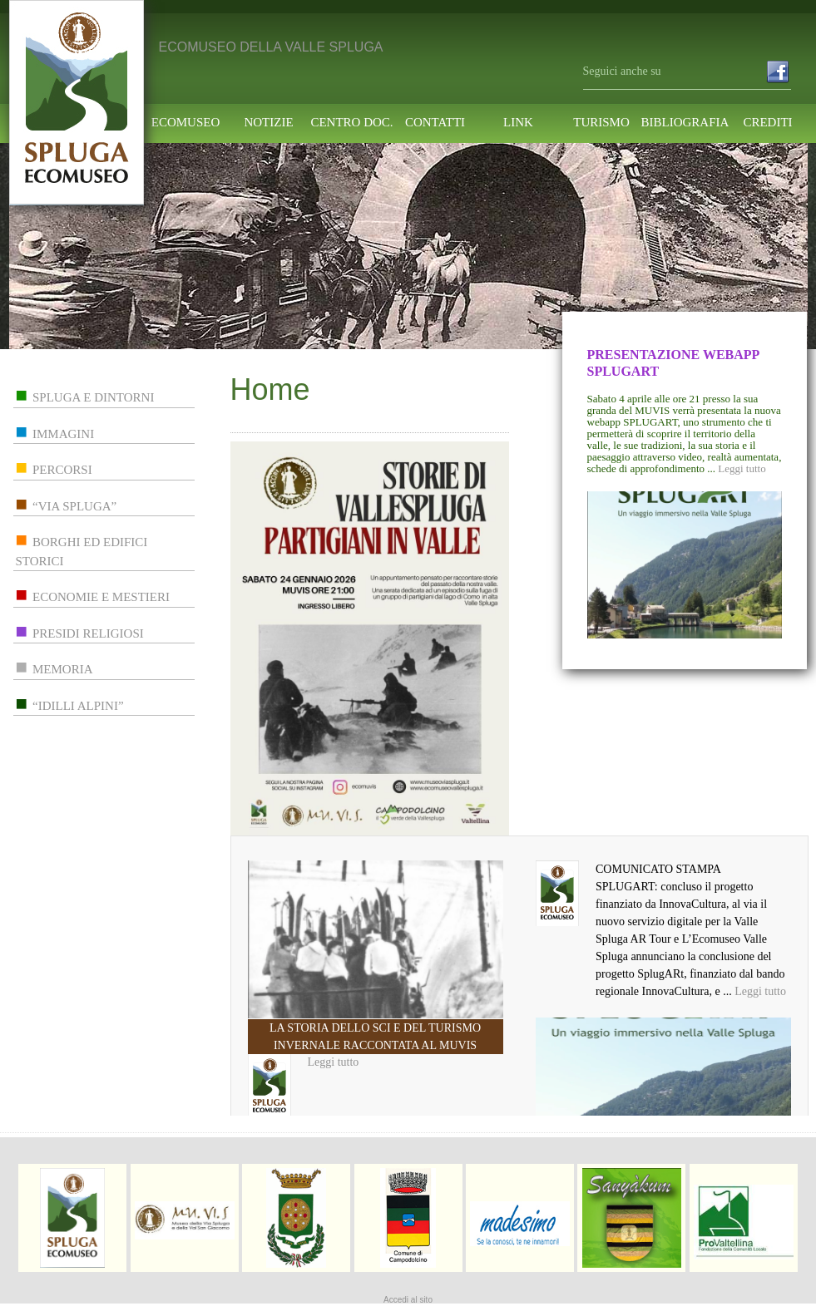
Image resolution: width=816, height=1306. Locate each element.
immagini (63, 434)
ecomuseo (185, 122)
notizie (268, 122)
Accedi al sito (408, 1299)
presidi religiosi (88, 633)
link (518, 122)
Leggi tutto (741, 468)
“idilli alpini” (78, 705)
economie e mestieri (101, 597)
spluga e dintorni (93, 397)
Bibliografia (685, 122)
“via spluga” (74, 506)
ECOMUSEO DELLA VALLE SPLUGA (271, 47)
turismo (601, 122)
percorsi (62, 469)
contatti (435, 122)
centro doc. (351, 122)
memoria (62, 669)
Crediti (767, 122)
